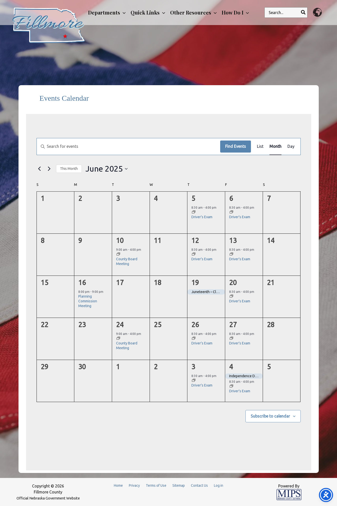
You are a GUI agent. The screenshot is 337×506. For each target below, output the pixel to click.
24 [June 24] (120, 324)
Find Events (235, 146)
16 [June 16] (82, 282)
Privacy (134, 485)
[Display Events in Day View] (290, 146)
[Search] (303, 13)
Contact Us (199, 485)
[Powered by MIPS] (288, 494)
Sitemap (178, 485)
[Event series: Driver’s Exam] (193, 212)
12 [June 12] (195, 240)
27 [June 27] (233, 324)
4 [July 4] (231, 366)
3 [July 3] (193, 366)
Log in (218, 485)
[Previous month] (40, 169)
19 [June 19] (195, 282)
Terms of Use (156, 485)
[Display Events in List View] (260, 146)
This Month (69, 169)
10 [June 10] (120, 240)
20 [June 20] (233, 282)
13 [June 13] (233, 240)
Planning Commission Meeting (87, 301)
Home (118, 485)
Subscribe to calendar (270, 416)
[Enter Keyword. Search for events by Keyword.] (128, 146)
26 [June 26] (195, 324)
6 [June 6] (231, 198)
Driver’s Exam (201, 217)
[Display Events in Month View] (275, 146)
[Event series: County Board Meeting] (118, 254)
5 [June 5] (193, 198)
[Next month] (49, 169)
